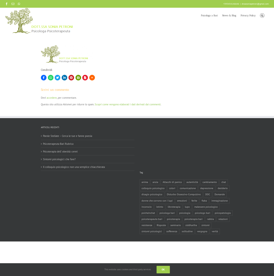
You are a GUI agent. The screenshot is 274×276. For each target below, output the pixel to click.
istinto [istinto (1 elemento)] (159, 206)
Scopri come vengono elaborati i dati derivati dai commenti (128, 104)
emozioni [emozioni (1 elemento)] (182, 200)
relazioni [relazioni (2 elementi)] (223, 219)
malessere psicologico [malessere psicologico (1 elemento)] (206, 206)
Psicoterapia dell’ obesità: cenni (60, 151)
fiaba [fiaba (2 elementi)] (204, 200)
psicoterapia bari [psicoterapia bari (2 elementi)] (194, 219)
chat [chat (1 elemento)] (223, 182)
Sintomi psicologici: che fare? (59, 159)
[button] (262, 15)
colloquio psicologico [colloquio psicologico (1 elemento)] (153, 188)
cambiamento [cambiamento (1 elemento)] (210, 182)
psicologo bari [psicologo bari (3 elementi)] (202, 212)
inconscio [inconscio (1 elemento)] (147, 206)
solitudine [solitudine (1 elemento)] (187, 231)
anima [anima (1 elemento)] (145, 182)
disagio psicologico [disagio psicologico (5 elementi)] (152, 194)
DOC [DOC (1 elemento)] (207, 194)
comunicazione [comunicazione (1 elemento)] (188, 188)
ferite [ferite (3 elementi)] (194, 200)
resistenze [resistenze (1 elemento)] (147, 225)
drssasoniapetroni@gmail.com (255, 3)
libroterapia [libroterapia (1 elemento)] (174, 206)
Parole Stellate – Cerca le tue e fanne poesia (67, 136)
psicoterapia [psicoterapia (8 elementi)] (173, 219)
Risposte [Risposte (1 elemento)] (161, 225)
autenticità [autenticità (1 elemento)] (192, 182)
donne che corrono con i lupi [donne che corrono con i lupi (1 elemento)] (157, 200)
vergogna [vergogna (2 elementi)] (202, 231)
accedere (52, 97)
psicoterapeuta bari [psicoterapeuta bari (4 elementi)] (152, 219)
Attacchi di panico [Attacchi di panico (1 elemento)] (172, 182)
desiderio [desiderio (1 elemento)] (223, 188)
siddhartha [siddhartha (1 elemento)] (191, 225)
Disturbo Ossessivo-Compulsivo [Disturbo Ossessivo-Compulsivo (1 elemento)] (184, 194)
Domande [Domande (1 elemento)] (220, 194)
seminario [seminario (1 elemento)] (175, 225)
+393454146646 (231, 3)
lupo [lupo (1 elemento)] (187, 206)
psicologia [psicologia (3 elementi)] (184, 212)
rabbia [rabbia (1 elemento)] (210, 219)
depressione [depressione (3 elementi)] (206, 188)
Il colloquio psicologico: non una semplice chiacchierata (74, 167)
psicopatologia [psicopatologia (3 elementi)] (223, 212)
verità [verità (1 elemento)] (215, 231)
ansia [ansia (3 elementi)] (155, 182)
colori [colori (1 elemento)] (172, 188)
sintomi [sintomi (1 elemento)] (205, 225)
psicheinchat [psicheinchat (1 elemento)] (148, 212)
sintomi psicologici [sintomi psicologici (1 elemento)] (152, 231)
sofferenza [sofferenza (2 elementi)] (171, 231)
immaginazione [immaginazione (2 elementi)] (219, 200)
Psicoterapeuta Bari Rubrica (58, 143)
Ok (163, 269)
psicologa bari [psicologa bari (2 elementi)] (167, 212)
